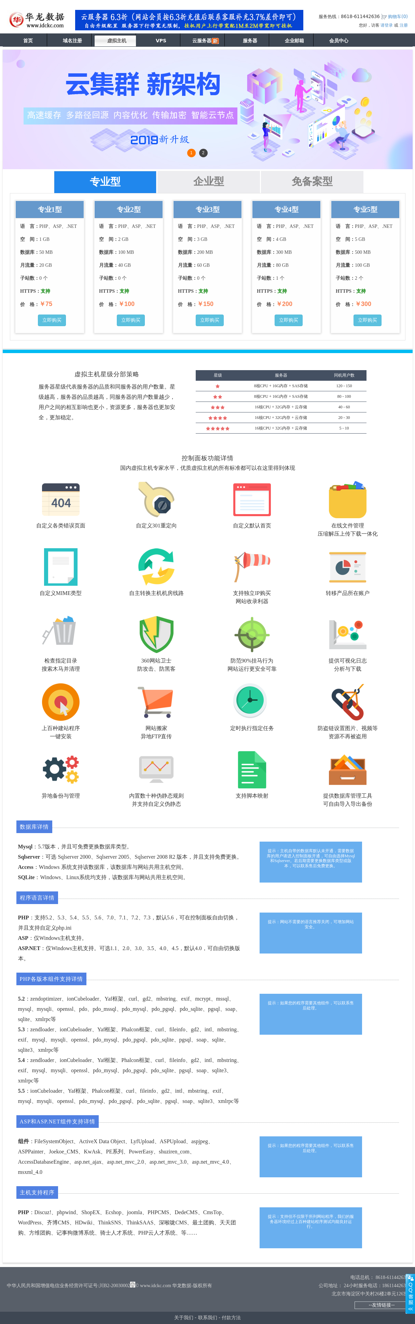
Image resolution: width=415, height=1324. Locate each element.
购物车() (398, 16)
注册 (404, 25)
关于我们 (183, 1317)
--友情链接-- (382, 1305)
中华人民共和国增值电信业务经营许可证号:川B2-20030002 (68, 1285)
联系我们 (207, 1317)
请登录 (387, 25)
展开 (410, 1294)
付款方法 (231, 1317)
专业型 (105, 181)
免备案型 (312, 181)
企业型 (208, 181)
